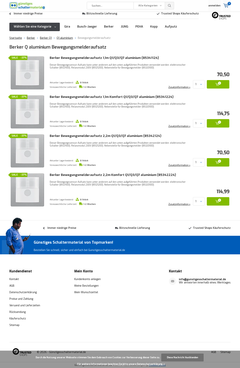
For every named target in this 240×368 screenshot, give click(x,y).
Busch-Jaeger (87, 29)
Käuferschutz (17, 318)
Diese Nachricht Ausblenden (182, 357)
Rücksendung (17, 311)
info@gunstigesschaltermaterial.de (202, 279)
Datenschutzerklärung (23, 292)
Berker (109, 29)
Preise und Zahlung (21, 298)
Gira (67, 29)
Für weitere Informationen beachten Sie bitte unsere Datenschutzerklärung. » (121, 364)
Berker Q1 (46, 41)
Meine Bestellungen (86, 285)
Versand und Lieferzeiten (24, 305)
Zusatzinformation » (179, 90)
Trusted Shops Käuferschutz (180, 16)
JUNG (124, 29)
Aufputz (171, 29)
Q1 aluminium (65, 41)
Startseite (15, 41)
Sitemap (14, 325)
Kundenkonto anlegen (87, 279)
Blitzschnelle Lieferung (101, 16)
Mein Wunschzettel (86, 292)
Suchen (169, 5)
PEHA (139, 29)
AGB (11, 285)
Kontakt (14, 279)
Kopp (154, 29)
